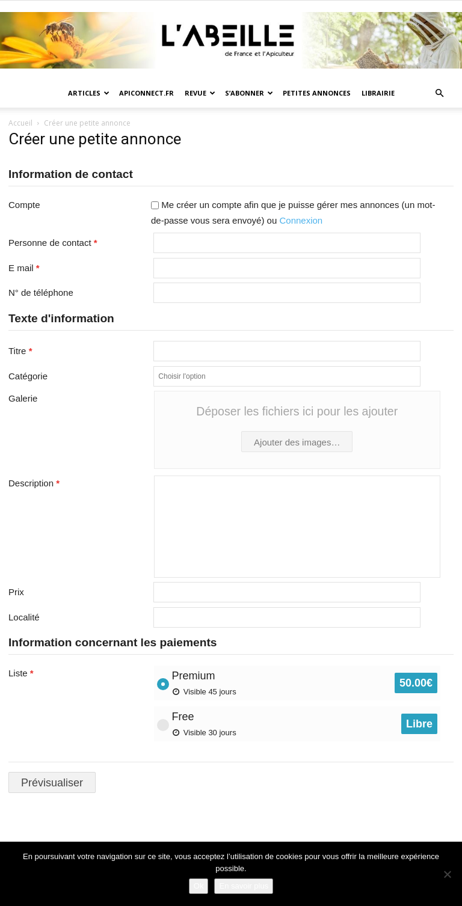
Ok (199, 885)
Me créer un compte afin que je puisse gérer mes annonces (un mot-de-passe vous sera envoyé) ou (293, 212)
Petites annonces (317, 92)
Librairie (378, 92)
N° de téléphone (40, 292)
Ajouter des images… (297, 442)
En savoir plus (243, 885)
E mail (24, 268)
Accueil (20, 123)
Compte (24, 205)
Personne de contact (52, 242)
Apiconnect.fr (146, 92)
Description (34, 483)
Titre (20, 351)
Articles (88, 92)
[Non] (447, 874)
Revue (200, 92)
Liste (21, 673)
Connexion (300, 220)
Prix (16, 592)
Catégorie (28, 376)
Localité (24, 617)
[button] (439, 93)
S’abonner (249, 92)
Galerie (22, 398)
